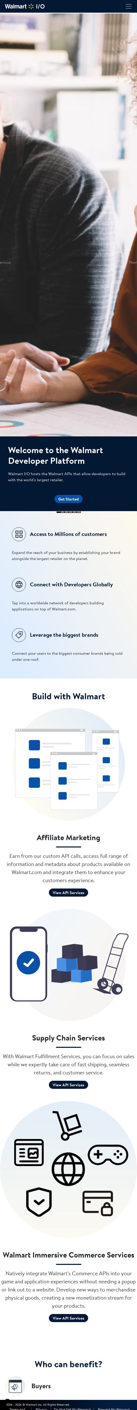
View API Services (68, 892)
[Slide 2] (63, 512)
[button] (3, 262)
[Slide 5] (75, 512)
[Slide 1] (58, 512)
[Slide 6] (79, 512)
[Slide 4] (71, 512)
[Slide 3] (67, 512)
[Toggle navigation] (129, 6)
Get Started (68, 499)
